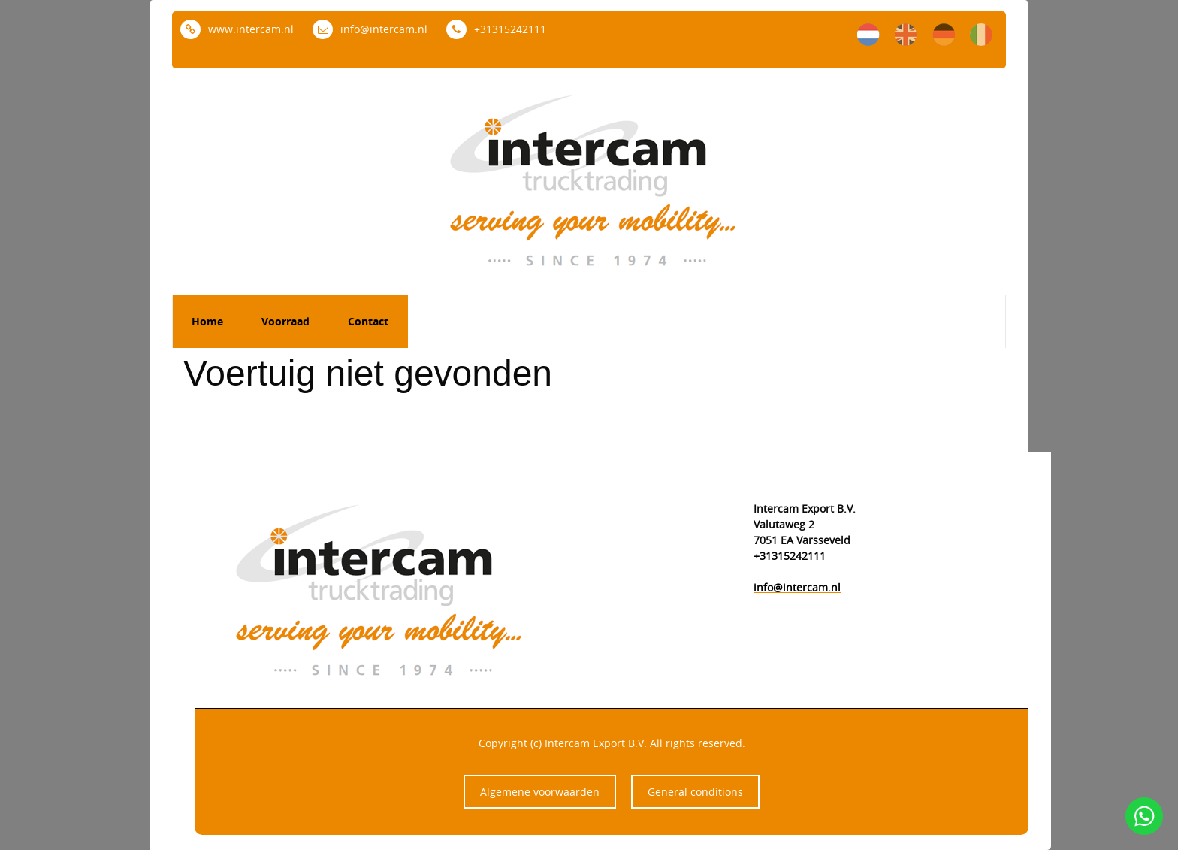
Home (207, 321)
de (943, 34)
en (906, 34)
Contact (368, 321)
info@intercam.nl (370, 29)
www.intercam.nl (237, 29)
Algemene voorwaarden (540, 792)
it (981, 34)
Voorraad (285, 321)
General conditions (695, 792)
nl (868, 34)
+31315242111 (496, 29)
